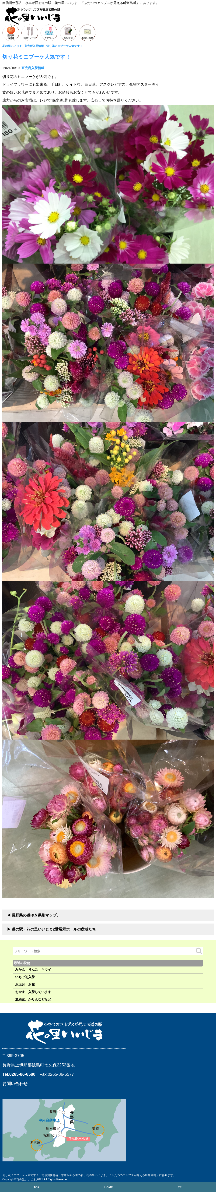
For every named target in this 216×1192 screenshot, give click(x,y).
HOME (109, 1187)
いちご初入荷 (25, 977)
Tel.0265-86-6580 (18, 1074)
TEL (180, 1187)
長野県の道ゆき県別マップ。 (36, 915)
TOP (36, 1187)
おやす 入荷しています (33, 992)
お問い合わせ (15, 1083)
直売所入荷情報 (32, 68)
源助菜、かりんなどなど (33, 999)
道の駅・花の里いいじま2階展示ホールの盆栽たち (54, 929)
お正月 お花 (25, 984)
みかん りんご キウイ (33, 969)
